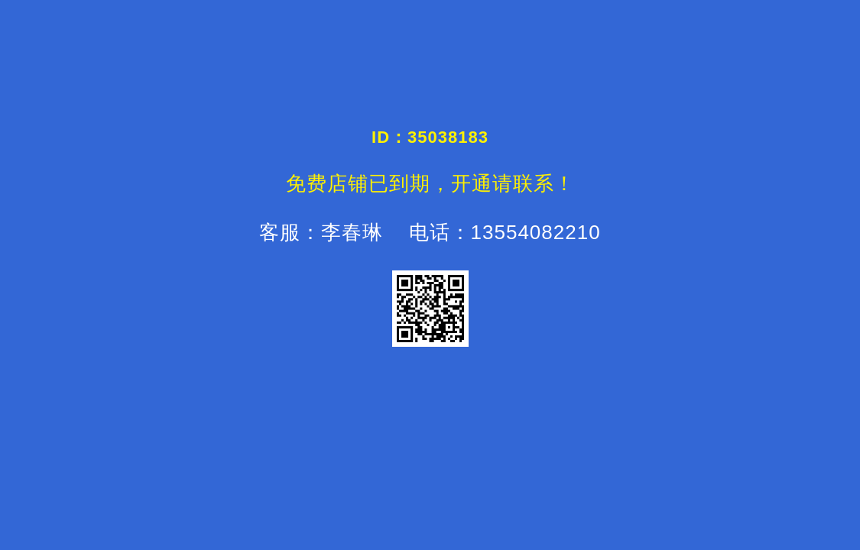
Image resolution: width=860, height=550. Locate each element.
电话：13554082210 (501, 232)
